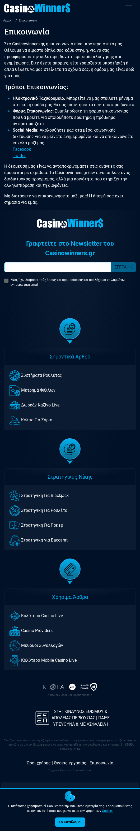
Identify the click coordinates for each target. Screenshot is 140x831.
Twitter (19, 155)
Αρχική (8, 20)
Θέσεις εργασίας (70, 762)
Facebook (22, 149)
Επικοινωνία (101, 762)
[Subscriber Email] (57, 267)
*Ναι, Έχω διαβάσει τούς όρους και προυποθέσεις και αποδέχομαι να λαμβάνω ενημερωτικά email (68, 282)
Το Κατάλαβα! (70, 822)
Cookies (107, 811)
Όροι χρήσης (39, 762)
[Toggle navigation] (129, 8)
